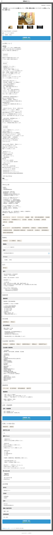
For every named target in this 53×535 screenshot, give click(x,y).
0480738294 (6, 475)
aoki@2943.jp (7, 479)
